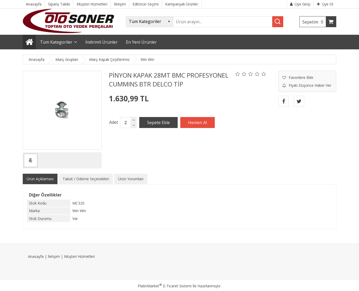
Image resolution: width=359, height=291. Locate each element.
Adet (113, 122)
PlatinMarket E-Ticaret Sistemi (165, 285)
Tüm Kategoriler (56, 42)
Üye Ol (325, 4)
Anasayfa (36, 256)
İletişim (54, 256)
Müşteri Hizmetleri (79, 256)
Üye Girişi (300, 4)
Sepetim (314, 22)
